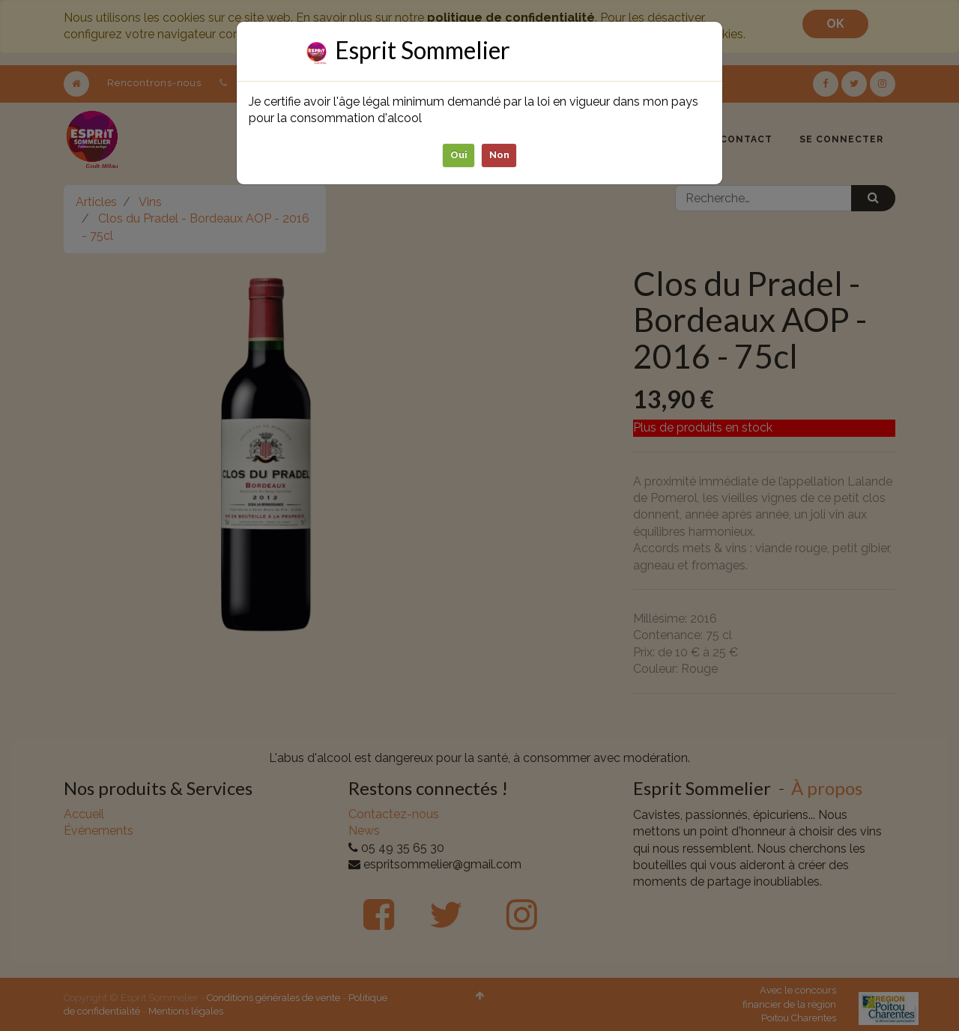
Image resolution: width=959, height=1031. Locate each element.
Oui (459, 154)
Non (499, 154)
